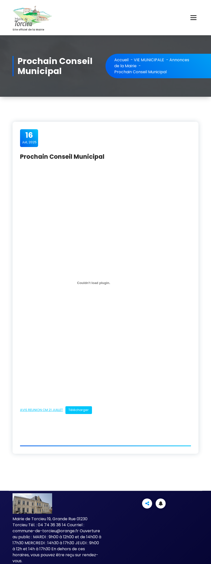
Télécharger (78, 410)
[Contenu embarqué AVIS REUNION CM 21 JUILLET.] (93, 283)
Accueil (121, 60)
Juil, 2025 (29, 137)
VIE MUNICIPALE (149, 60)
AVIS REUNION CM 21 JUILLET (41, 410)
